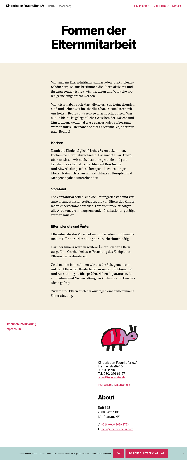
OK (119, 453)
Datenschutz (126, 385)
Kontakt (176, 5)
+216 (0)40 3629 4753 (116, 425)
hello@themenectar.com (119, 429)
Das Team (160, 5)
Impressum (14, 329)
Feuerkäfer (140, 5)
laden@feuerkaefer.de (114, 377)
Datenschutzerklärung (22, 324)
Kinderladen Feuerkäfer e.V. (28, 6)
